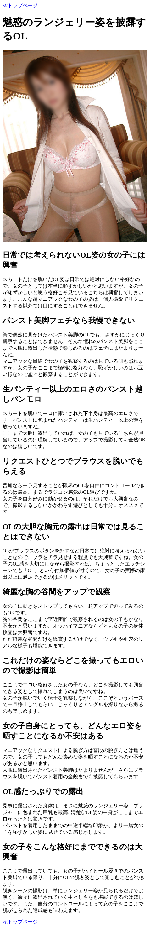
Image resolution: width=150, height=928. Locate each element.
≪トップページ (20, 5)
